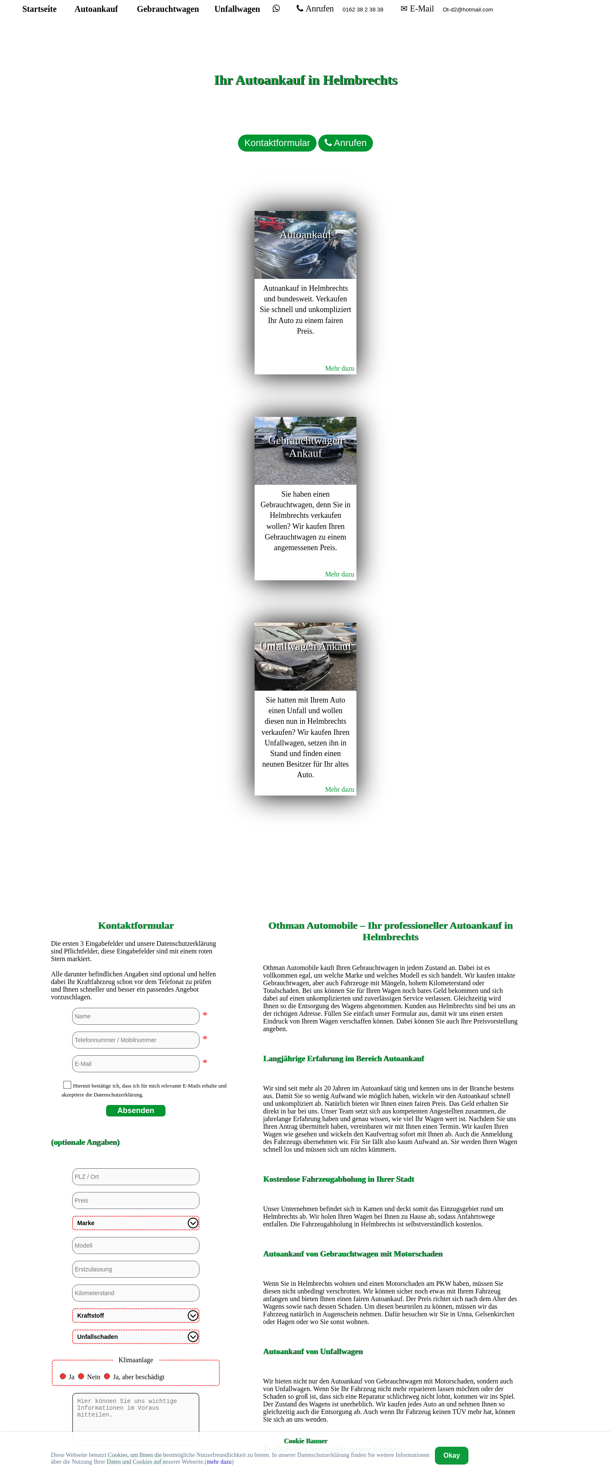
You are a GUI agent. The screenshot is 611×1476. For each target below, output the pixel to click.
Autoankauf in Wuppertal (390, 1395)
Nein (93, 904)
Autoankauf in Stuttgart (390, 1366)
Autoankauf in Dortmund (390, 1164)
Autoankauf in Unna (390, 1380)
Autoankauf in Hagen (390, 1222)
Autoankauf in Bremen (390, 1135)
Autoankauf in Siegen (390, 1351)
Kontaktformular (250, 129)
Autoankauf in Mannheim (390, 1308)
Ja (71, 904)
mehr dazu (219, 1462)
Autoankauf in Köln (390, 1294)
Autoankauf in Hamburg (390, 1236)
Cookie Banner (305, 1440)
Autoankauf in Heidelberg (390, 1265)
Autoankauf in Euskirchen (390, 1207)
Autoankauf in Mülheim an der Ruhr (390, 1323)
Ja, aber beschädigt (138, 904)
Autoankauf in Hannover (390, 1250)
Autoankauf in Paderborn (390, 1337)
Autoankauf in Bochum (390, 1121)
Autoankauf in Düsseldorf (390, 1193)
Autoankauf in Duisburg (390, 1178)
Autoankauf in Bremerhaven (390, 1149)
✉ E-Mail (442, 23)
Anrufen (340, 23)
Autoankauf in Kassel (390, 1279)
